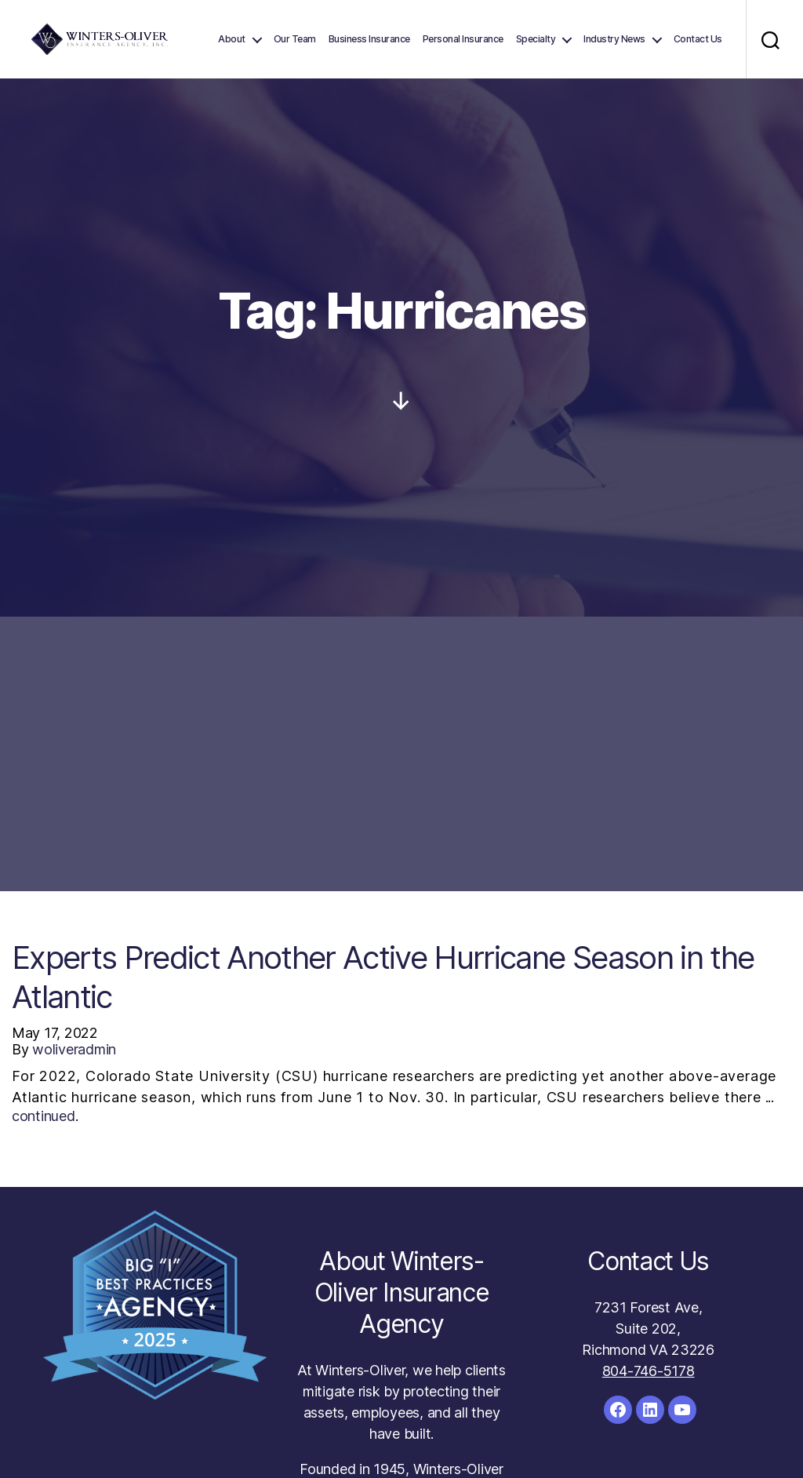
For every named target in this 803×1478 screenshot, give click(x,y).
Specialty (536, 39)
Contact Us (698, 39)
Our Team (295, 39)
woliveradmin (74, 1049)
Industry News (614, 39)
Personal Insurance (463, 39)
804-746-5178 (648, 1371)
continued (43, 1116)
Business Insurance (369, 39)
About (231, 39)
